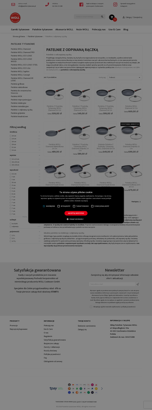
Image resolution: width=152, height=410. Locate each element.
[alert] (76, 205)
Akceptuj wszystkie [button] (76, 213)
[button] (76, 219)
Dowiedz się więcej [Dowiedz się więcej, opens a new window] (81, 201)
